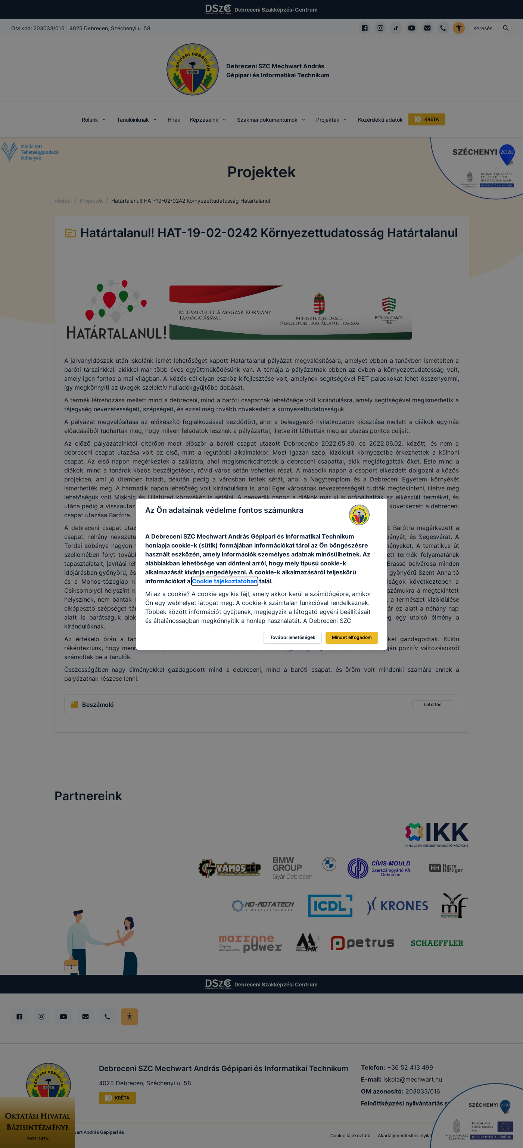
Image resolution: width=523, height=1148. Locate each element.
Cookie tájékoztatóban (225, 581)
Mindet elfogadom (352, 637)
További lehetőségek (292, 637)
